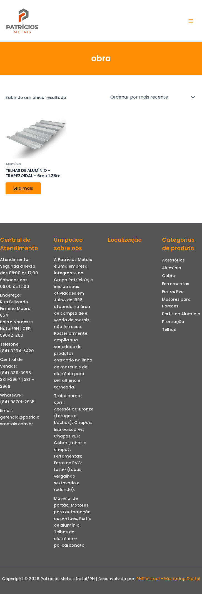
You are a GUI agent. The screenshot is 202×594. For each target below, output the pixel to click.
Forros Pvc (172, 291)
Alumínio (171, 268)
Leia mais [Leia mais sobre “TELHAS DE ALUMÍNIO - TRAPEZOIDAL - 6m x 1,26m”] (23, 188)
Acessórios (173, 260)
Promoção (173, 321)
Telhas (169, 329)
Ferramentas (175, 284)
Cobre (168, 275)
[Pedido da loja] (152, 97)
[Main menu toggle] (190, 20)
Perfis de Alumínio (181, 314)
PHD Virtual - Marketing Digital (168, 578)
